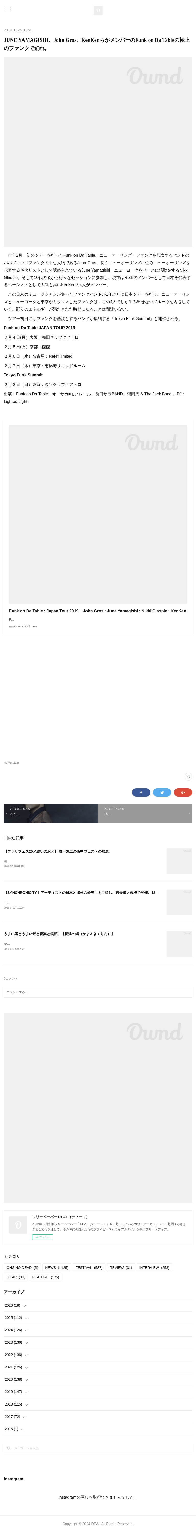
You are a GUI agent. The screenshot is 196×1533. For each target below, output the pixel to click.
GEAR (16, 1278)
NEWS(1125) (11, 762)
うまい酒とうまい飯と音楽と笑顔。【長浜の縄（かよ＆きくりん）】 (59, 934)
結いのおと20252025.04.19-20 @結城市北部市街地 (39, 861)
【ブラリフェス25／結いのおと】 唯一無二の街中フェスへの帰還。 (58, 851)
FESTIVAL (89, 1268)
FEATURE (45, 1278)
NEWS (56, 1268)
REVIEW (120, 1268)
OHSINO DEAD (22, 1268)
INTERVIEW (154, 1268)
